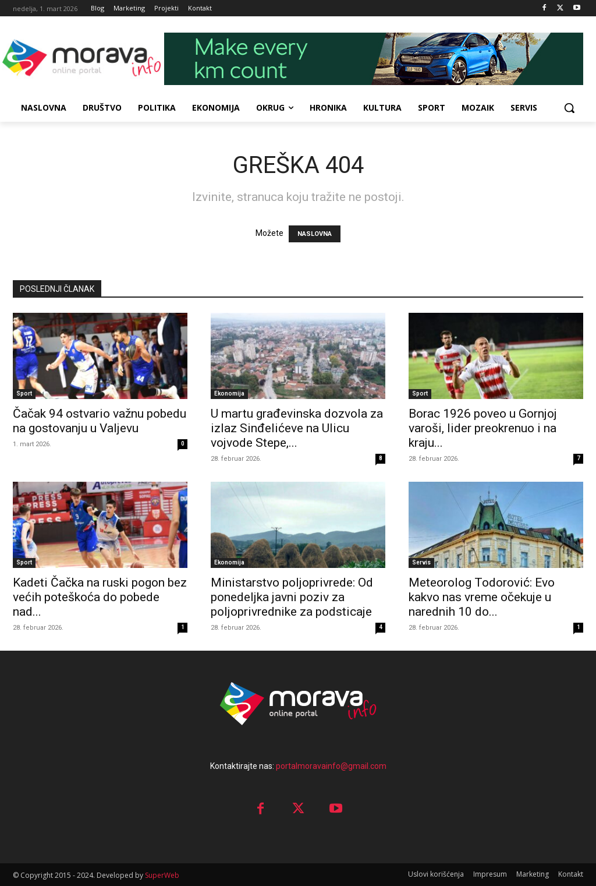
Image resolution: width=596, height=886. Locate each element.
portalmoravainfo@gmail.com (331, 766)
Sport (24, 393)
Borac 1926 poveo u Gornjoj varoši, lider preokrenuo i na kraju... (483, 428)
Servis (421, 562)
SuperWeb (162, 875)
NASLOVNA (314, 234)
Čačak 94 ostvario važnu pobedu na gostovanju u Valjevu (99, 421)
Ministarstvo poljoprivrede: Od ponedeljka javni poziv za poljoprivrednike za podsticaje (292, 597)
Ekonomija (229, 393)
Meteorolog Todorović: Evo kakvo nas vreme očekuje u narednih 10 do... (482, 597)
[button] (569, 108)
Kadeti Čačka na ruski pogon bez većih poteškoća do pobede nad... (100, 597)
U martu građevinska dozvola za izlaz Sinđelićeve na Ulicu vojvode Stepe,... (297, 428)
